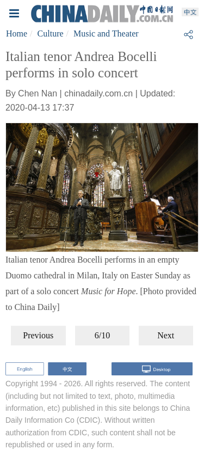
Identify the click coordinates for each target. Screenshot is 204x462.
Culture (51, 33)
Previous (38, 335)
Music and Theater (106, 33)
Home (16, 33)
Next (165, 335)
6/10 (102, 335)
